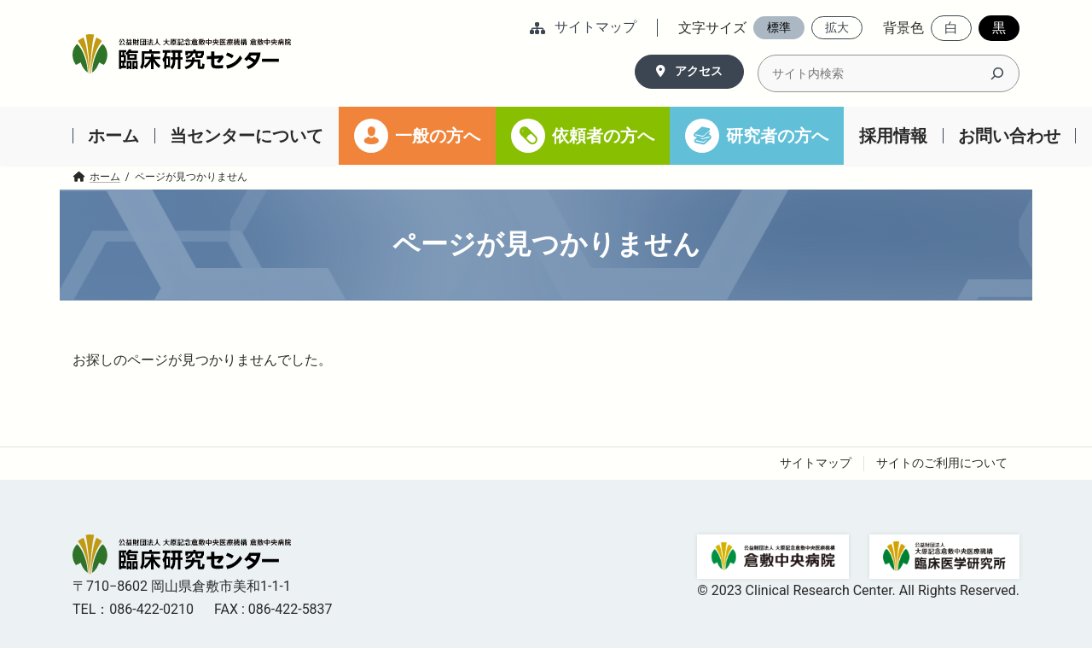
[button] (583, 28)
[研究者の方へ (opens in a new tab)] (757, 136)
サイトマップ (815, 463)
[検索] (997, 73)
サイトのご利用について (942, 463)
